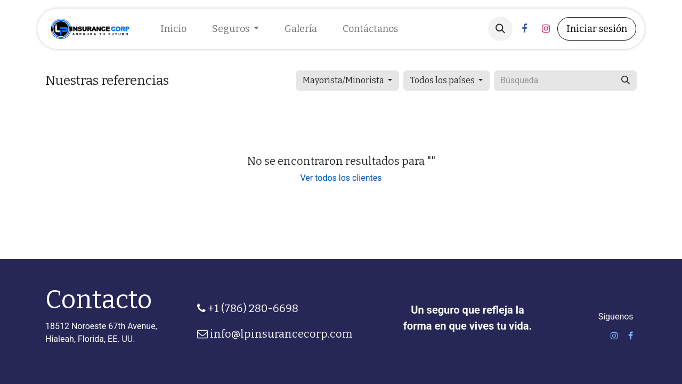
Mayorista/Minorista (343, 80)
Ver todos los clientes (341, 178)
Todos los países (442, 80)
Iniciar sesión (596, 29)
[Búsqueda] (625, 80)
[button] (500, 29)
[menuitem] (173, 29)
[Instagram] (545, 28)
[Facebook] (524, 28)
